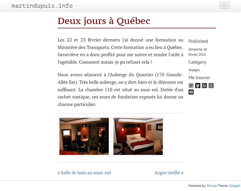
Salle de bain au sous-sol (86, 172)
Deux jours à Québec (104, 21)
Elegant (234, 186)
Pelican (212, 186)
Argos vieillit (167, 172)
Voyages (194, 70)
